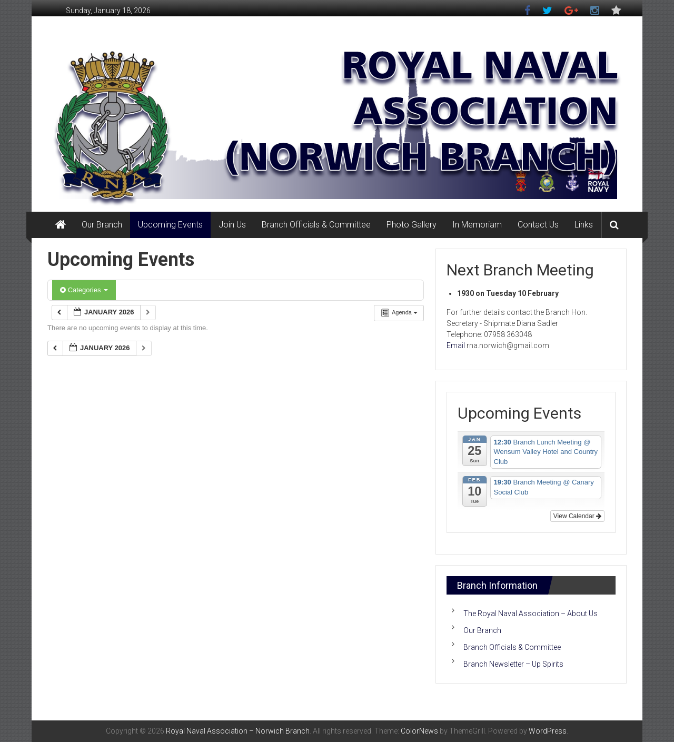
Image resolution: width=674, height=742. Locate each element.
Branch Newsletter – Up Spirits (513, 664)
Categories (84, 290)
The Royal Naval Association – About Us (530, 613)
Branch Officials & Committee (316, 225)
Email (456, 345)
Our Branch (102, 225)
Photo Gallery (411, 225)
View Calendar (577, 516)
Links (583, 225)
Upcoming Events (170, 225)
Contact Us (538, 225)
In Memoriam (477, 225)
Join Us (232, 225)
